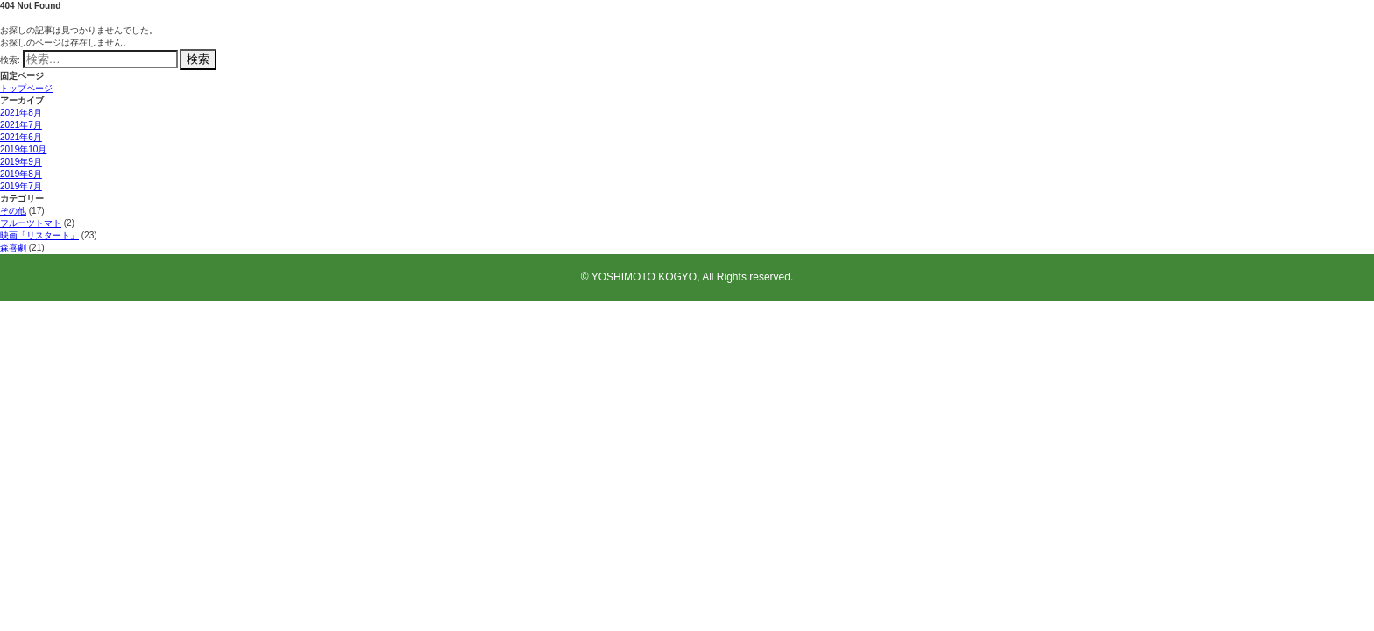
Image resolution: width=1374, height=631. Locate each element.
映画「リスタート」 (39, 235)
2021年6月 (21, 137)
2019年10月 (23, 149)
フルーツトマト (30, 223)
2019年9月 (21, 162)
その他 (13, 211)
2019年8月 (21, 174)
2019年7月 (21, 186)
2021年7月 (21, 125)
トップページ (26, 88)
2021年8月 (21, 112)
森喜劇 (13, 247)
